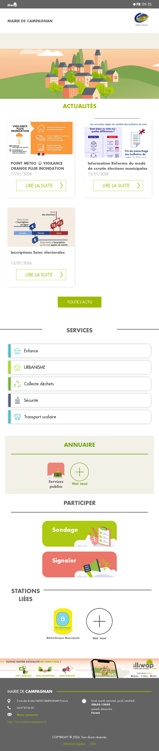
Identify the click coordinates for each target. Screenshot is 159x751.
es (150, 4)
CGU (92, 744)
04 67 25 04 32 (25, 707)
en (144, 4)
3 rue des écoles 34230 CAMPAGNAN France (42, 700)
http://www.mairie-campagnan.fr (26, 721)
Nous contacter (27, 714)
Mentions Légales (74, 744)
